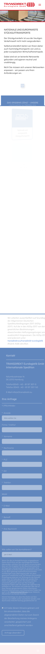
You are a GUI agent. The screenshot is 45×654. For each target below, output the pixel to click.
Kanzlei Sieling (18, 594)
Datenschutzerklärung (17, 592)
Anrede (5, 413)
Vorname (6, 436)
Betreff (5, 517)
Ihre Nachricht (8, 528)
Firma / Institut (7, 424)
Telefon (5, 482)
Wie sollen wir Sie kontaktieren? (15, 549)
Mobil (2, 494)
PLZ (3, 459)
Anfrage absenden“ (11, 632)
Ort (3, 471)
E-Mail (5, 505)
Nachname (7, 448)
